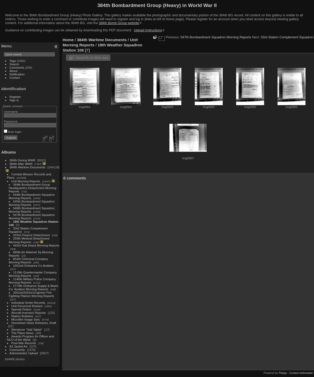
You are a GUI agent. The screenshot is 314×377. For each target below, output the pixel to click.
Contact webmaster (301, 372)
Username (11, 111)
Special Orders (21, 309)
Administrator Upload (24, 353)
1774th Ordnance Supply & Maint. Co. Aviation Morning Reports (34, 287)
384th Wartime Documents (28, 167)
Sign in (14, 100)
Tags (13, 60)
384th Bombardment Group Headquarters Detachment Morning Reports (32, 188)
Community (17, 349)
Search (14, 64)
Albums (8, 152)
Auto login (12, 131)
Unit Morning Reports (25, 181)
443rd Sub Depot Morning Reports (36, 245)
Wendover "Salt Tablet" (26, 329)
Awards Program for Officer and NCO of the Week (30, 338)
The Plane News (22, 333)
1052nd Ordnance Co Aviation (33, 265)
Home (68, 40)
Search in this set (92, 57)
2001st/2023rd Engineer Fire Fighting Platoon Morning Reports (31, 294)
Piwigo (283, 372)
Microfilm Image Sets (25, 319)
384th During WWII (22, 160)
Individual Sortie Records (28, 302)
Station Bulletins (22, 316)
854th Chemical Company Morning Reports (28, 260)
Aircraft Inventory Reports (28, 312)
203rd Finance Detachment (31, 235)
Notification (17, 74)
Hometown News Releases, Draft (33, 322)
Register (15, 96)
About (14, 70)
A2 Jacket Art (18, 346)
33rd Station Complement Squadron (287, 37)
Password (10, 121)
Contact (15, 77)
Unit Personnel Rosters (27, 306)
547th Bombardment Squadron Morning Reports (216, 37)
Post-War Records (23, 343)
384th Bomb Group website (119, 23)
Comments (17, 67)
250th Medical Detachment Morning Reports (29, 240)
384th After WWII (21, 163)
